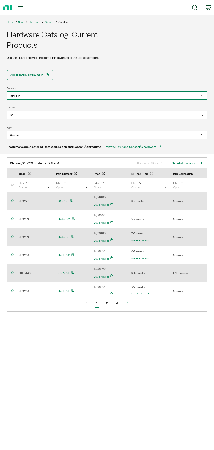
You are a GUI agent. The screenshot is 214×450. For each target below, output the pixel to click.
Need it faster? (140, 240)
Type (9, 127)
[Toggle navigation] (27, 8)
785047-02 (65, 255)
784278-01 (65, 273)
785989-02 (65, 219)
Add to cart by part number (30, 74)
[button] (34, 185)
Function (11, 107)
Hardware (35, 22)
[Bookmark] (13, 185)
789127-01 (64, 201)
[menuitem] (194, 8)
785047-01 (65, 291)
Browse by (12, 88)
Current (49, 22)
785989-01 (65, 237)
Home (10, 22)
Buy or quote (103, 204)
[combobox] (107, 95)
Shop (21, 22)
